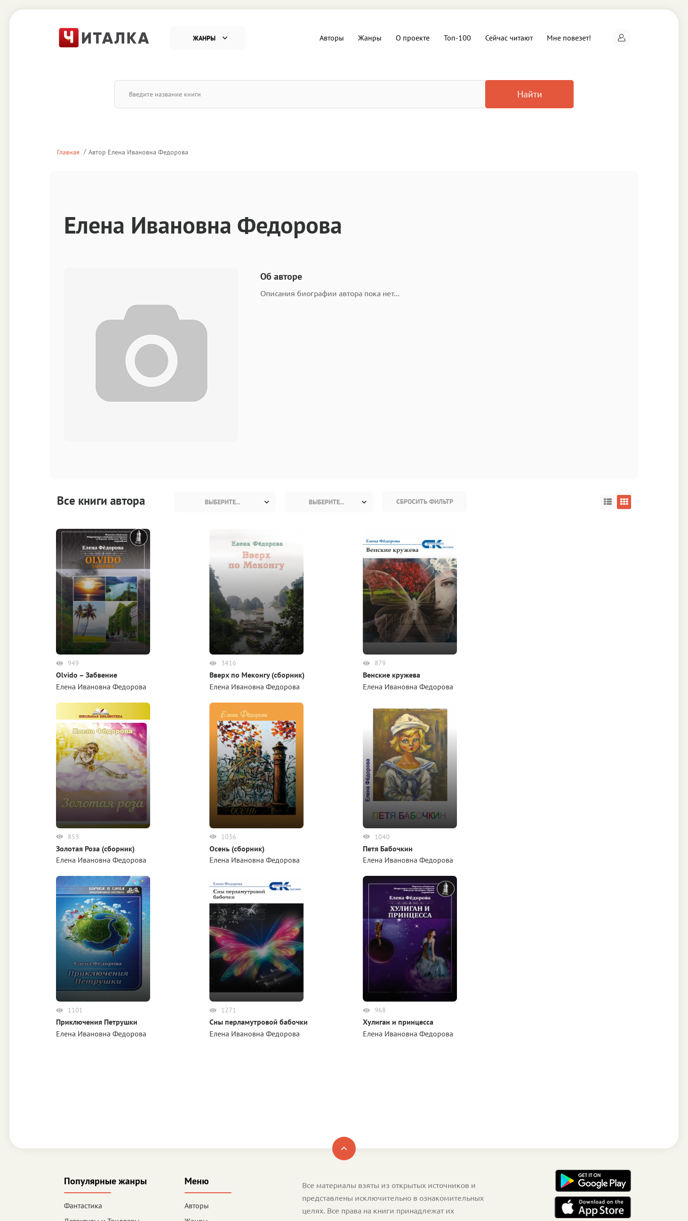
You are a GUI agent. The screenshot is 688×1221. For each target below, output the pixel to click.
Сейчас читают (509, 37)
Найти (524, 94)
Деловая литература (97, 1145)
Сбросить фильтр (424, 501)
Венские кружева (282, 674)
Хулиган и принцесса (288, 865)
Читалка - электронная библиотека (576, 1201)
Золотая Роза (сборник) (390, 674)
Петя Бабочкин (572, 674)
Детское (77, 1130)
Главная (68, 151)
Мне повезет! (569, 37)
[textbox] (225, 502)
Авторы (332, 37)
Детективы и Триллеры (102, 1083)
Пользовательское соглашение (353, 1111)
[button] (621, 37)
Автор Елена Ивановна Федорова (138, 151)
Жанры (370, 37)
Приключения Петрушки (97, 865)
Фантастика (83, 1067)
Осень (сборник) (476, 674)
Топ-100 (457, 37)
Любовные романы (96, 1099)
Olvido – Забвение (87, 674)
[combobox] (225, 502)
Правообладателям (334, 1137)
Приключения (87, 1114)
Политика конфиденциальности (355, 1124)
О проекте (413, 37)
